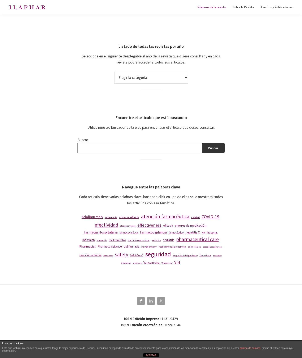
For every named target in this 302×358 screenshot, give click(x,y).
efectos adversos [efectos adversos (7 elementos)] (127, 225)
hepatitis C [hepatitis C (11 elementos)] (193, 232)
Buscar (82, 139)
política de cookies (250, 348)
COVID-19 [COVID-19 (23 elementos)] (210, 216)
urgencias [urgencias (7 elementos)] (137, 263)
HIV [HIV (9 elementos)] (204, 232)
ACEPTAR (151, 355)
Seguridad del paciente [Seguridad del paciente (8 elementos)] (185, 255)
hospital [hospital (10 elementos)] (212, 232)
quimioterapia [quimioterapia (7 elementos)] (194, 246)
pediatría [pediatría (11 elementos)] (168, 240)
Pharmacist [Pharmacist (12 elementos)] (87, 246)
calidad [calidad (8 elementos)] (195, 217)
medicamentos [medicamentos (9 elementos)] (117, 240)
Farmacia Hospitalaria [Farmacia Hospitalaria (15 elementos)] (101, 232)
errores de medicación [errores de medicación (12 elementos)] (190, 225)
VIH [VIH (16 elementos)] (177, 262)
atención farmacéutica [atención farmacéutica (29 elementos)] (165, 216)
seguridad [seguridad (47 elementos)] (158, 254)
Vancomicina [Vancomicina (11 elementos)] (151, 263)
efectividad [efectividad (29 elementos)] (106, 225)
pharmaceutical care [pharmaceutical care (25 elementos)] (197, 239)
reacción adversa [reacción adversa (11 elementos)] (90, 255)
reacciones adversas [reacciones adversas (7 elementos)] (212, 246)
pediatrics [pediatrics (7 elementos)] (156, 240)
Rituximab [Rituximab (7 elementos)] (108, 255)
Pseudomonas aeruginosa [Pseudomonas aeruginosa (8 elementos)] (172, 246)
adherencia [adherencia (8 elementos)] (111, 217)
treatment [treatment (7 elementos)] (126, 263)
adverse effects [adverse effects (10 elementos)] (129, 217)
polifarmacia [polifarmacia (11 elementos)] (131, 246)
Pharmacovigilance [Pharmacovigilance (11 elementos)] (110, 246)
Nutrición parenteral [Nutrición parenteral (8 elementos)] (139, 240)
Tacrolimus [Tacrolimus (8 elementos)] (205, 255)
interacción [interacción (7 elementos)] (102, 240)
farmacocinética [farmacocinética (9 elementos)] (129, 232)
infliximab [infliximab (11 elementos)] (88, 240)
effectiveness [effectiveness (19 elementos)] (149, 225)
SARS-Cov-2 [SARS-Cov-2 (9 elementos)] (136, 255)
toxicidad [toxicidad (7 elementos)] (217, 255)
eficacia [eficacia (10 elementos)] (168, 225)
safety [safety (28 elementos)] (121, 254)
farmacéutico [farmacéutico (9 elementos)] (176, 232)
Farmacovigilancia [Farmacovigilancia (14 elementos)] (153, 232)
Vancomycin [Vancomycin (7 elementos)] (166, 263)
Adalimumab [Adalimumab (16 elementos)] (92, 216)
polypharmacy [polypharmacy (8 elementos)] (149, 246)
